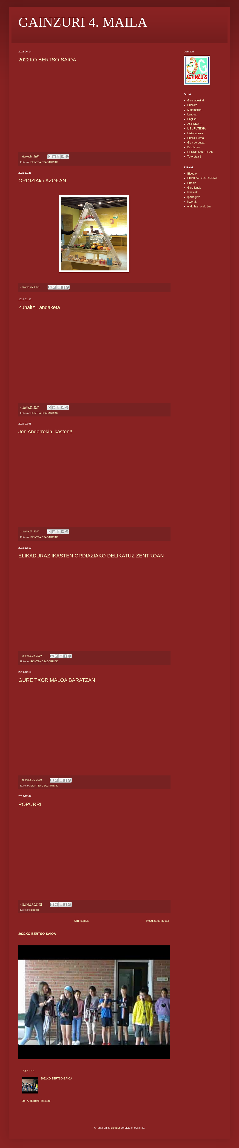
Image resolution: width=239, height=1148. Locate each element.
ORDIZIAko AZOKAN (42, 181)
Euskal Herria (195, 138)
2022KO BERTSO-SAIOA (47, 60)
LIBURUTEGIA (196, 128)
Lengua (191, 114)
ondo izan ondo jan (199, 206)
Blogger (115, 1127)
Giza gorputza (196, 142)
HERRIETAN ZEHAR (200, 152)
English (191, 119)
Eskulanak (193, 147)
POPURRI (29, 804)
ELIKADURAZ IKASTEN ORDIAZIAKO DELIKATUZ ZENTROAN (91, 556)
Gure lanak (194, 187)
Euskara (192, 105)
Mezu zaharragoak (157, 920)
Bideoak (34, 909)
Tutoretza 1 (194, 156)
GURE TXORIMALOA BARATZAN (56, 680)
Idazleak (192, 192)
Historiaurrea (195, 133)
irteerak (191, 201)
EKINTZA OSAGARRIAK (44, 162)
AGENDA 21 (195, 124)
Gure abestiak (196, 100)
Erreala (191, 183)
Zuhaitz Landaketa (39, 307)
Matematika (194, 110)
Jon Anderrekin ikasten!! (45, 431)
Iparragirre (193, 197)
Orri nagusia (81, 920)
